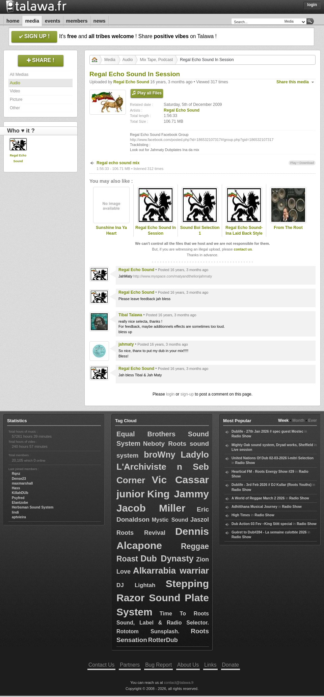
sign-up (187, 394)
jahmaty (126, 344)
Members (77, 21)
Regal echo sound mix (118, 163)
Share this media (292, 82)
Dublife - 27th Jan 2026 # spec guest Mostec (267, 431)
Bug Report (158, 665)
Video (15, 91)
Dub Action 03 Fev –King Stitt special (262, 524)
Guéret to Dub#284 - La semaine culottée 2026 (269, 532)
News (99, 21)
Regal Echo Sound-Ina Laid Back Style (244, 230)
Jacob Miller (150, 508)
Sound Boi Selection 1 (200, 230)
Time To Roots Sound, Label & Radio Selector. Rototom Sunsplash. (162, 622)
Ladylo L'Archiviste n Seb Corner (162, 467)
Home (12, 21)
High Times (241, 515)
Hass (16, 488)
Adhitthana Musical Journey (254, 507)
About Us (188, 665)
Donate (230, 665)
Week (283, 420)
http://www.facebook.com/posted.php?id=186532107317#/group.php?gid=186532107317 (202, 140)
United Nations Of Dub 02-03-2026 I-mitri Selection (273, 458)
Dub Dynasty (166, 558)
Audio (15, 83)
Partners (130, 665)
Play (293, 163)
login (170, 394)
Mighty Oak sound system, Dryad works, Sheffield (272, 445)
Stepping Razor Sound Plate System (162, 597)
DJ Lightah (135, 585)
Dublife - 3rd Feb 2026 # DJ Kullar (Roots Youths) (272, 485)
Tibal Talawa (130, 315)
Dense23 (19, 479)
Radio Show (241, 436)
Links (210, 665)
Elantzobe (20, 502)
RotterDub (163, 640)
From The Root (288, 227)
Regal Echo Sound (131, 82)
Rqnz (16, 473)
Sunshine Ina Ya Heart (111, 230)
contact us (243, 249)
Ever (312, 420)
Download (306, 163)
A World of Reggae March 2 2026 (258, 498)
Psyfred (18, 498)
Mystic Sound (170, 520)
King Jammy (178, 493)
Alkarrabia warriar (171, 570)
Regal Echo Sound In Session (155, 230)
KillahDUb (20, 493)
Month (298, 420)
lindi (15, 512)
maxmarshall (22, 483)
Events (52, 21)
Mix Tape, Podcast (156, 59)
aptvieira (19, 517)
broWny (159, 454)
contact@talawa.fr (179, 682)
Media (32, 21)
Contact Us (101, 665)
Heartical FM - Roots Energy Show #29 (263, 471)
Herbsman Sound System (32, 507)
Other (15, 108)
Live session (242, 450)
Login (312, 4)
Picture (16, 99)
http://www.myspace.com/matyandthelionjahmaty (172, 276)
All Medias (19, 74)
